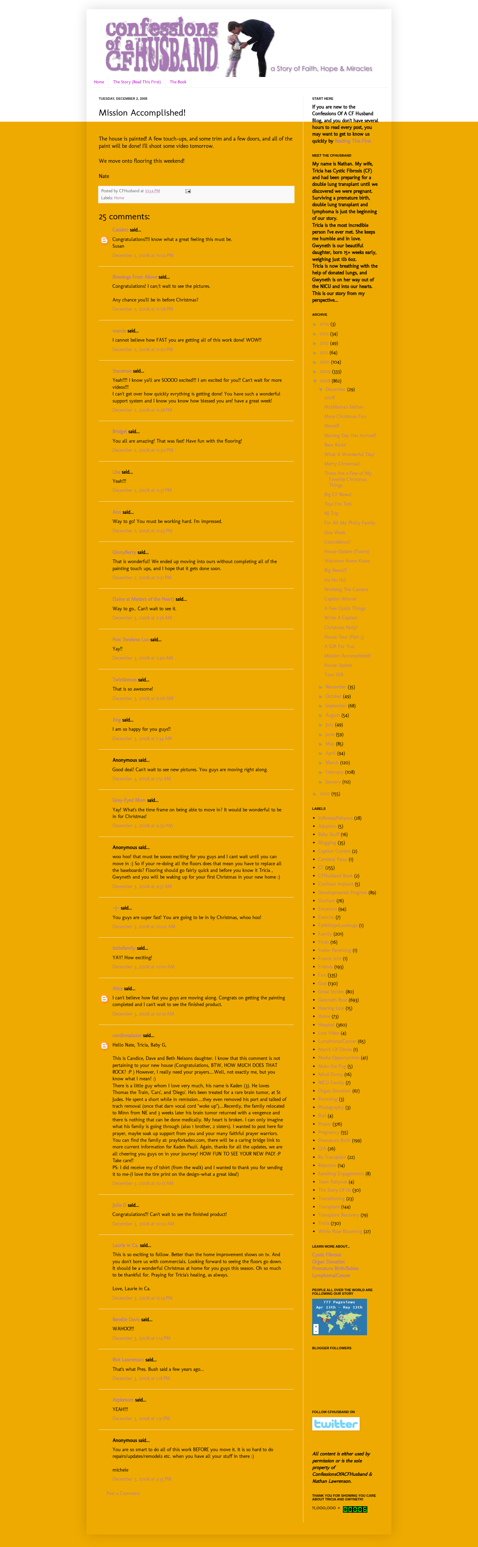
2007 (325, 793)
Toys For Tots (337, 504)
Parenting (327, 1099)
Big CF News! (337, 494)
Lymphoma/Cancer (337, 1041)
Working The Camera (346, 589)
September (337, 706)
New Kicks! (335, 445)
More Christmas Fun (345, 416)
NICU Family (331, 1082)
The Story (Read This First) (137, 82)
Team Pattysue (332, 1182)
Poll (322, 1116)
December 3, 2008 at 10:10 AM (143, 967)
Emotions (327, 909)
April (331, 753)
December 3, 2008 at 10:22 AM (143, 1224)
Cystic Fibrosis (326, 1255)
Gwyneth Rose (332, 1000)
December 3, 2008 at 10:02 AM (143, 926)
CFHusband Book (335, 876)
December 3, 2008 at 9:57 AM (142, 886)
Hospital (326, 1025)
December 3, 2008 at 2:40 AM (142, 658)
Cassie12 (120, 230)
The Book (178, 82)
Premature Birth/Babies (335, 1268)
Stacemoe (121, 371)
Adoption (327, 826)
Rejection (327, 1165)
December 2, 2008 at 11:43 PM (142, 531)
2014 (325, 324)
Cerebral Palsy (332, 859)
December (336, 389)
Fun (322, 975)
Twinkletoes (124, 680)
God (322, 983)
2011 (325, 352)
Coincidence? (337, 542)
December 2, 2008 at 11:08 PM (142, 309)
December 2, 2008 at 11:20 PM (142, 349)
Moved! (331, 426)
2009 (326, 371)
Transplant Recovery (338, 1215)
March (333, 762)
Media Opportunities (338, 1058)
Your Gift (334, 675)
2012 (325, 343)
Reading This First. (353, 141)
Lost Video (328, 1033)
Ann (116, 512)
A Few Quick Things (345, 608)
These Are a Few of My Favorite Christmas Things (348, 479)
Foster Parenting (334, 950)
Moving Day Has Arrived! (350, 435)
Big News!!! (335, 570)
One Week (334, 532)
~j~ (115, 908)
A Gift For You (339, 646)
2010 (325, 362)
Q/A (322, 1149)
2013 (325, 333)
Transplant (329, 1207)
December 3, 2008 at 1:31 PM (141, 1418)
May (331, 744)
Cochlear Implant (335, 884)
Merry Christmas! (342, 464)
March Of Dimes (335, 1049)
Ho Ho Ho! (335, 580)
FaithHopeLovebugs (338, 925)
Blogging (327, 842)
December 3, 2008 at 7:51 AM (141, 779)
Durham (326, 901)
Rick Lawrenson (128, 1360)
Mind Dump (330, 1074)
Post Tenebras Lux (130, 640)
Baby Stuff (328, 834)
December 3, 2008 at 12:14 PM (142, 1298)
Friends (325, 967)
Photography (331, 1107)
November (337, 687)
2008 (326, 381)
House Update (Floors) (346, 551)
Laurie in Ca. (125, 1245)
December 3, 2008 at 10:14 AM (143, 1014)
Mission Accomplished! (347, 656)
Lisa (116, 472)
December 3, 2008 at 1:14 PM (141, 1338)
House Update (338, 665)
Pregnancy (328, 1132)
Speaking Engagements (341, 1173)
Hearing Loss (331, 1008)
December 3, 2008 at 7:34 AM (142, 738)
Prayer (324, 1124)
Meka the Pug (332, 1066)
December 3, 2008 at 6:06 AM (142, 698)
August (333, 715)
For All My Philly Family (350, 523)
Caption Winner (340, 599)
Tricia (323, 1223)
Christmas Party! (341, 627)
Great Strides (331, 992)
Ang (116, 720)
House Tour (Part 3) (344, 637)
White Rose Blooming (340, 1231)
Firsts (323, 942)
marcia (119, 331)
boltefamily (123, 948)
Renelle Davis (126, 1319)
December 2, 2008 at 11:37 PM (142, 490)
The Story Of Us (334, 1190)
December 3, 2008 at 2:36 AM (142, 618)
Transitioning (331, 1198)
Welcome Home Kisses (347, 561)
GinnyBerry (124, 552)
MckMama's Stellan (343, 407)
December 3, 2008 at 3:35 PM (141, 1479)
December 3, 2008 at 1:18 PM (141, 1378)
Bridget (119, 431)
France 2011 (329, 958)
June (331, 734)
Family (325, 934)
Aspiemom (123, 1400)
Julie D (119, 1205)
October (334, 696)
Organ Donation (334, 1091)
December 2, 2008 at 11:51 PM (142, 577)
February (335, 772)
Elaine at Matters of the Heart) (143, 599)
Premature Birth (334, 1140)
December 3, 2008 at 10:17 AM (142, 1183)
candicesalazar (126, 1035)
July (330, 724)
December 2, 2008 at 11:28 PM (142, 410)
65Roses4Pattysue (335, 818)
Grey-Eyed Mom (129, 800)
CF (321, 867)
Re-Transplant (332, 1157)
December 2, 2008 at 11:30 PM (142, 450)
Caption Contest (334, 851)
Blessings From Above (134, 277)
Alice (117, 988)
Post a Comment (123, 1493)
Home (99, 82)
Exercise (326, 917)
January (334, 782)
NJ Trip (331, 513)
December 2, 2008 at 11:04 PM (142, 255)
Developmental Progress (342, 892)
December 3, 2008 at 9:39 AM (142, 825)
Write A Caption (341, 618)
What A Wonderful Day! (349, 454)
